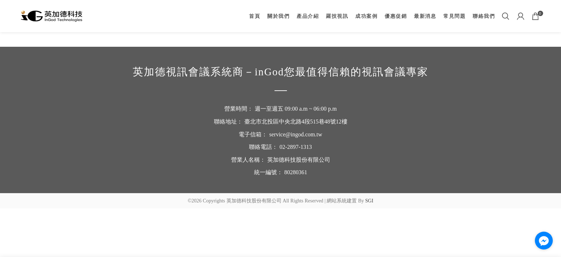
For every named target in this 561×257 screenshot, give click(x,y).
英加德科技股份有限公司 (298, 160)
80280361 (295, 172)
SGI (369, 200)
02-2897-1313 (295, 147)
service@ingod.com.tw (295, 134)
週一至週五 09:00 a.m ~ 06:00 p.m (296, 109)
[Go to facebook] (544, 241)
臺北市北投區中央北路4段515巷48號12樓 (295, 122)
